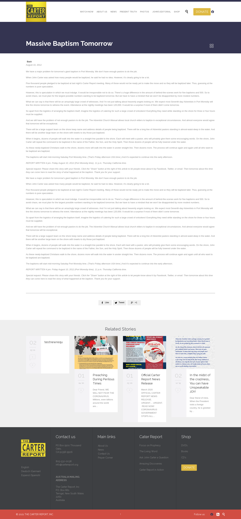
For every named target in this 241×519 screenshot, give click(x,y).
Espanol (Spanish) (30, 475)
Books (184, 451)
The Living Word (148, 451)
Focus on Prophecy (150, 445)
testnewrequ (53, 342)
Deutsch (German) (31, 471)
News (101, 449)
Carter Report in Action (151, 469)
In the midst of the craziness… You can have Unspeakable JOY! (200, 383)
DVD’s (184, 445)
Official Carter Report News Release (150, 379)
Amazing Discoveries (150, 463)
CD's (183, 457)
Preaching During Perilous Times (103, 379)
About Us (103, 445)
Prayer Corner (105, 457)
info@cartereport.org (67, 464)
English (25, 467)
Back (29, 61)
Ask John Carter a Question (153, 457)
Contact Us (104, 453)
